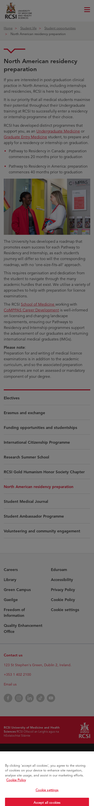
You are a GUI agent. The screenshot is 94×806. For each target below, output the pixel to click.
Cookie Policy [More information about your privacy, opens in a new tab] (16, 786)
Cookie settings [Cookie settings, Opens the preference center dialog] (47, 795)
